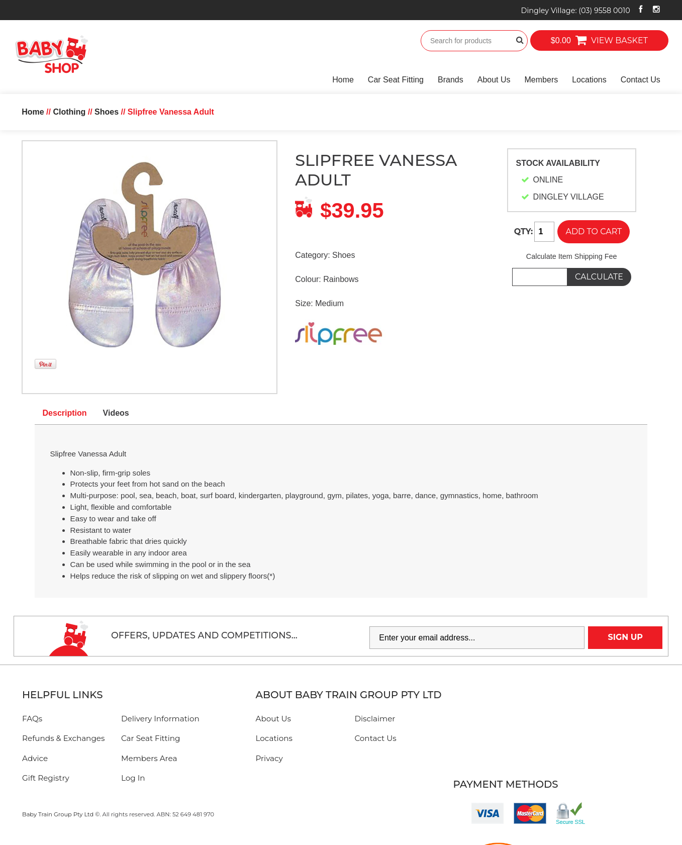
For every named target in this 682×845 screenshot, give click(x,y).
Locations (589, 79)
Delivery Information (160, 718)
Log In (133, 778)
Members (541, 79)
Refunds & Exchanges (63, 738)
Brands (450, 79)
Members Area (149, 758)
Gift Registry (45, 778)
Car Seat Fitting (396, 79)
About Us (494, 79)
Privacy (269, 758)
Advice (35, 758)
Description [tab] (65, 413)
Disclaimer (374, 718)
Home (343, 79)
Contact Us (640, 79)
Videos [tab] (116, 413)
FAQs (32, 718)
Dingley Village (575, 10)
